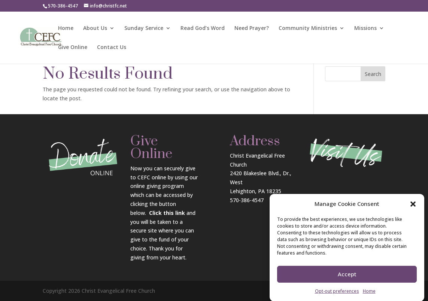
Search (373, 73)
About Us (95, 28)
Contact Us (111, 48)
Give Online (72, 48)
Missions (365, 28)
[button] (413, 207)
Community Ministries (308, 28)
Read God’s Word (202, 28)
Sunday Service (143, 28)
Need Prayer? (251, 28)
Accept (347, 278)
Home (369, 294)
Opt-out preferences (337, 294)
